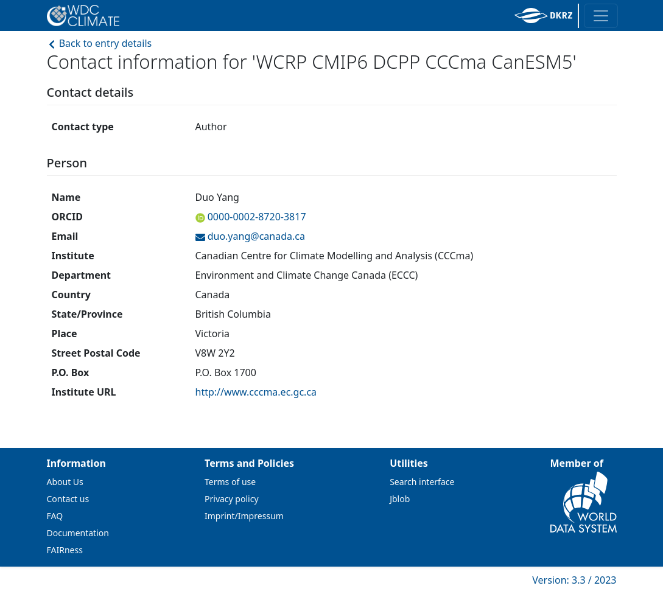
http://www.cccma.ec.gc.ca (256, 392)
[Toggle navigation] (601, 16)
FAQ (55, 516)
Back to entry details (99, 43)
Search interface (422, 481)
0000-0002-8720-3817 (255, 216)
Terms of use (230, 481)
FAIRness (65, 550)
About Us (65, 481)
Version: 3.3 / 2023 (574, 580)
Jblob (400, 499)
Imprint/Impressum (244, 516)
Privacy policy (232, 499)
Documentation (78, 533)
